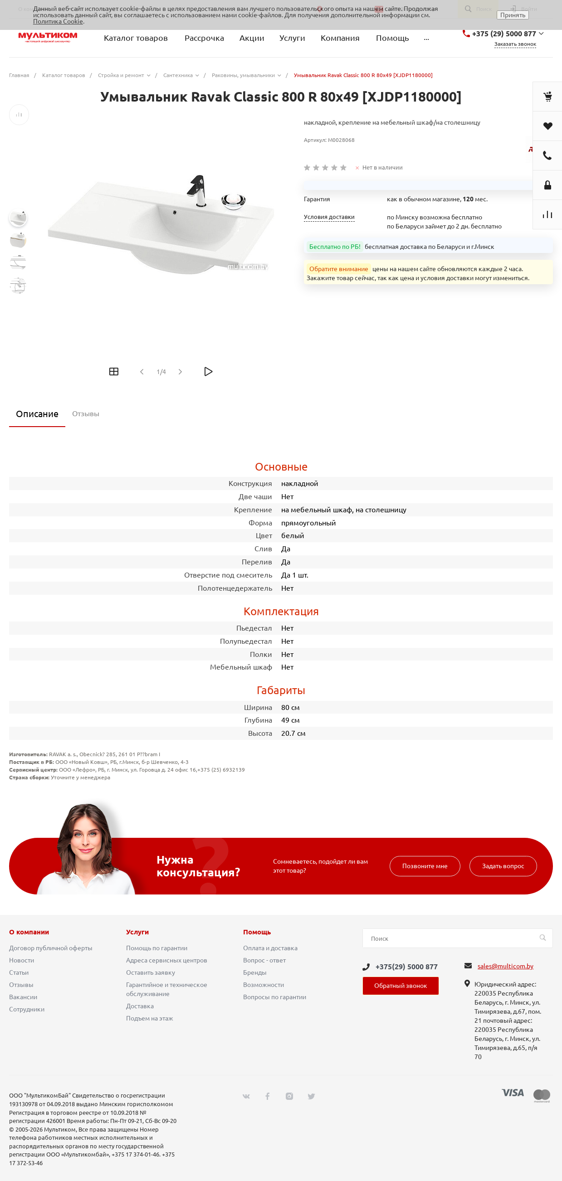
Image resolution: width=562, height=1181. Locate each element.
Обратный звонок (400, 985)
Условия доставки (329, 217)
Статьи (19, 972)
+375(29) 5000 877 (407, 966)
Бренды (255, 972)
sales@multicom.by (505, 966)
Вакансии (23, 997)
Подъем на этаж (149, 1018)
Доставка (140, 1006)
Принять (512, 15)
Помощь (257, 932)
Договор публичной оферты (51, 948)
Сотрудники (26, 1009)
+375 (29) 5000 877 (504, 33)
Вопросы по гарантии (274, 997)
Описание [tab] (37, 413)
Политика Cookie (58, 21)
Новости (21, 960)
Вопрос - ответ (264, 960)
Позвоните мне (425, 866)
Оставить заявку (150, 972)
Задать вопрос (503, 866)
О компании (29, 932)
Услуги (137, 932)
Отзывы (21, 984)
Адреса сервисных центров (166, 960)
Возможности (263, 984)
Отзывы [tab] (85, 413)
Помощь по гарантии (156, 948)
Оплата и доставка (270, 948)
